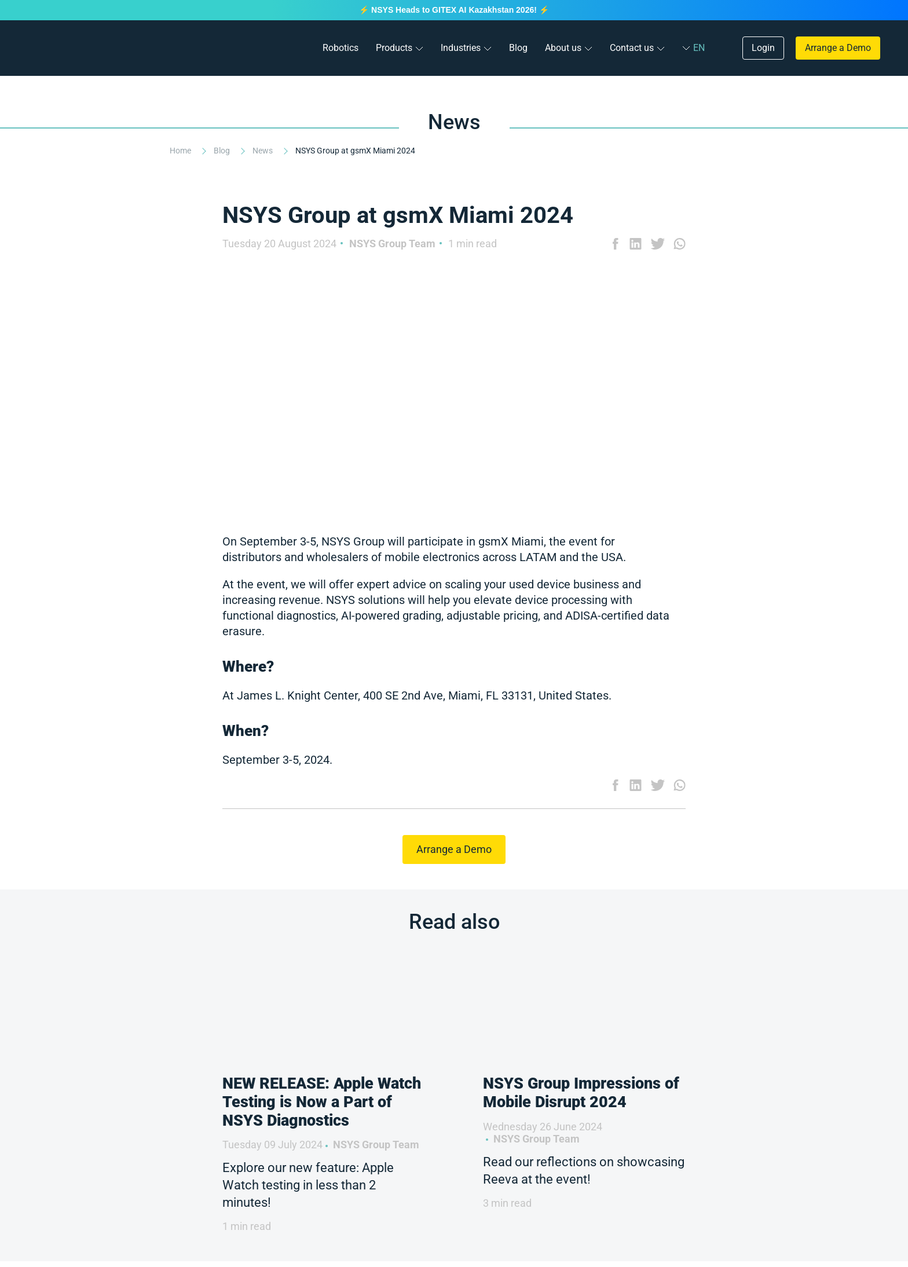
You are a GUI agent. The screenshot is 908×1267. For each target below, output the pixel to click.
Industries (461, 47)
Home (181, 150)
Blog (518, 47)
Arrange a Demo (838, 47)
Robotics (340, 47)
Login (763, 47)
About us (563, 47)
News (263, 150)
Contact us (632, 47)
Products (394, 47)
